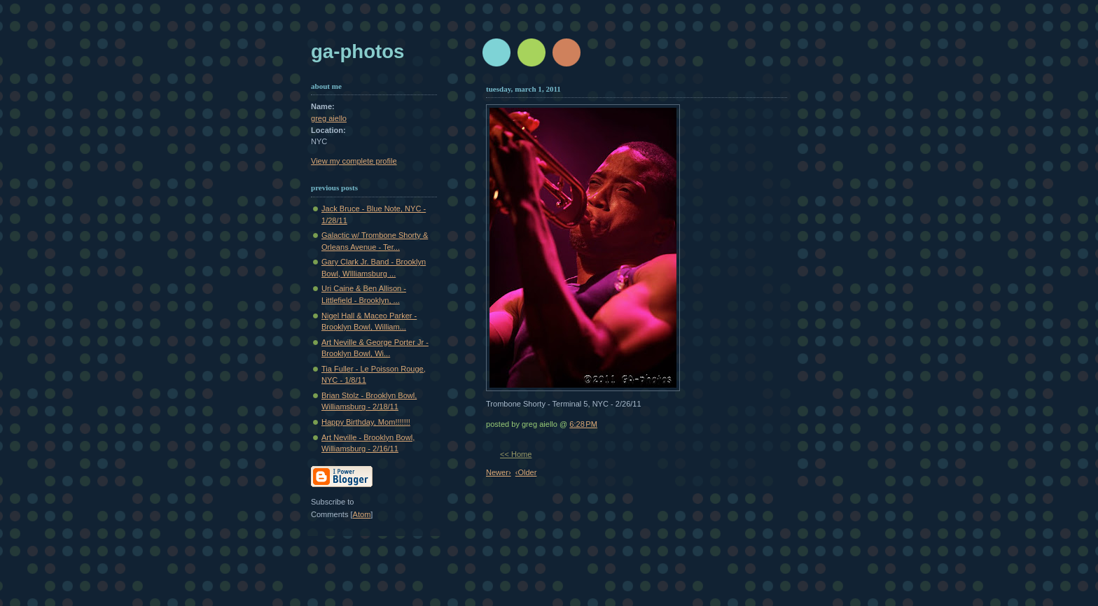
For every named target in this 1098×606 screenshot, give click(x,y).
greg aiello (329, 118)
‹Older (526, 472)
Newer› (498, 472)
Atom (362, 514)
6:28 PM (583, 424)
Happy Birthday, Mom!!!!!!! (365, 422)
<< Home (515, 454)
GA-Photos (357, 51)
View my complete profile (354, 161)
